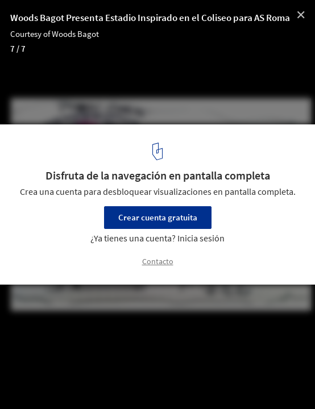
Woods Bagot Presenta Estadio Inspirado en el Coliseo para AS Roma (150, 17)
